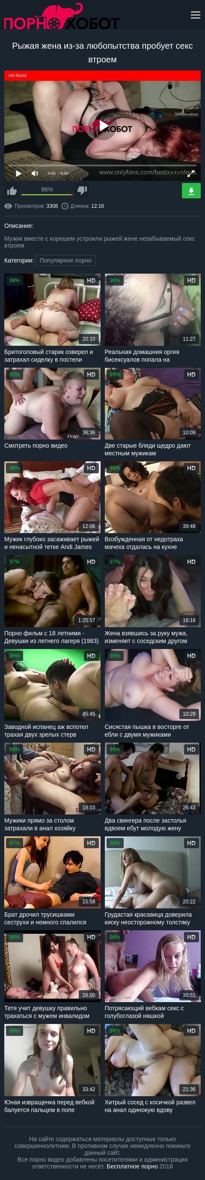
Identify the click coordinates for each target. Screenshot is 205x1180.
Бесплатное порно (132, 1166)
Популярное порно (65, 260)
